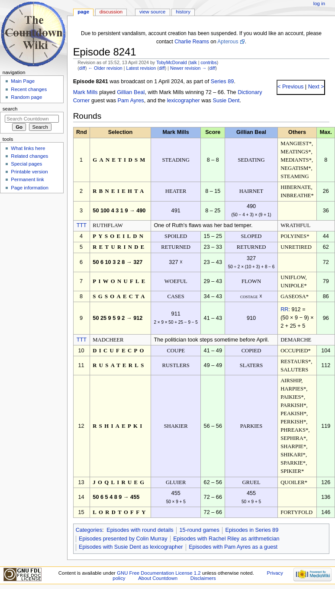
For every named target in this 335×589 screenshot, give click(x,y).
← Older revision (105, 68)
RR (284, 309)
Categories (89, 530)
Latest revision (141, 68)
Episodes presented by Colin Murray (123, 539)
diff (82, 68)
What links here (28, 148)
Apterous (227, 42)
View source (152, 11)
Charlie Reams (191, 42)
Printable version (29, 171)
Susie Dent (226, 101)
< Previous (290, 87)
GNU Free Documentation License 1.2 (159, 573)
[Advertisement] (31, 261)
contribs (208, 62)
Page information (29, 187)
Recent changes (29, 89)
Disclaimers (203, 578)
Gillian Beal (131, 92)
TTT (82, 225)
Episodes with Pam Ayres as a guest (233, 547)
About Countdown (157, 578)
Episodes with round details (139, 530)
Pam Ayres (131, 101)
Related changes (29, 156)
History (183, 11)
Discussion (111, 11)
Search (10, 108)
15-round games (199, 530)
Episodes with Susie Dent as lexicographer (131, 547)
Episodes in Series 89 (251, 530)
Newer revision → (188, 68)
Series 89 (222, 81)
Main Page (23, 81)
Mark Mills (85, 92)
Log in (319, 3)
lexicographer (183, 101)
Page (83, 11)
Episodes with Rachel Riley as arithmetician (226, 539)
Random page (26, 97)
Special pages (26, 163)
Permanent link (27, 179)
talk (193, 62)
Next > (315, 87)
